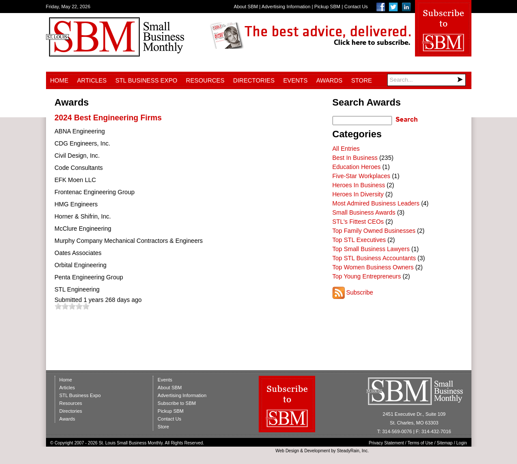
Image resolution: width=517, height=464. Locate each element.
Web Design (287, 450)
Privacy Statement (386, 443)
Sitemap (445, 443)
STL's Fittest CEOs (358, 221)
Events (295, 80)
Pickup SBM (327, 6)
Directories (253, 80)
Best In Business (355, 157)
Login (461, 443)
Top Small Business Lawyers (371, 248)
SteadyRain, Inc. (353, 450)
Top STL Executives (359, 239)
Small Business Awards (364, 212)
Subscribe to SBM (177, 403)
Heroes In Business (359, 185)
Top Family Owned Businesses (374, 230)
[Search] (426, 80)
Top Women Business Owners (373, 267)
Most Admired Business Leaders (376, 203)
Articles (92, 80)
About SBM (246, 6)
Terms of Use (420, 443)
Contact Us (356, 6)
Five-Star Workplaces (362, 175)
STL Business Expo (146, 80)
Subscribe (359, 292)
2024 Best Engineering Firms (108, 117)
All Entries (346, 148)
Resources (205, 80)
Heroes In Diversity (358, 194)
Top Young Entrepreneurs (367, 276)
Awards (329, 80)
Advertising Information (286, 6)
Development (317, 450)
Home (59, 80)
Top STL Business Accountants (374, 258)
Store (361, 80)
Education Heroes (357, 166)
